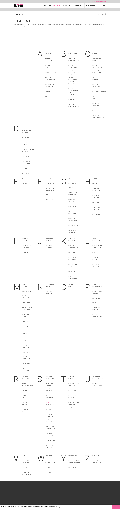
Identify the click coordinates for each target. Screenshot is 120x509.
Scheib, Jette (48, 392)
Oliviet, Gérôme (72, 286)
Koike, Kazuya (72, 257)
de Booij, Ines (25, 168)
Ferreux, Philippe (49, 183)
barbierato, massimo (74, 106)
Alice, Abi (47, 65)
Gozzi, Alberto (72, 216)
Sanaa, (47, 381)
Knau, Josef (72, 252)
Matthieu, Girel (25, 319)
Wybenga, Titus (49, 469)
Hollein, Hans (96, 209)
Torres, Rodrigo (73, 392)
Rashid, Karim (25, 390)
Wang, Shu (47, 460)
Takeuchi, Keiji (72, 378)
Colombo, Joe (96, 103)
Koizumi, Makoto (73, 259)
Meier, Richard (25, 328)
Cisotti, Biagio (96, 93)
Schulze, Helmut (49, 402)
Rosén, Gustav (25, 404)
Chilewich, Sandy (97, 86)
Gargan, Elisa (72, 183)
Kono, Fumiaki (72, 262)
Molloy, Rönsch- (25, 350)
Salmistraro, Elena (50, 378)
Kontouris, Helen (73, 264)
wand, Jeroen (48, 472)
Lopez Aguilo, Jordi (97, 259)
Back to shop (102, 14)
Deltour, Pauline (26, 144)
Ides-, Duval (24, 240)
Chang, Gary (96, 77)
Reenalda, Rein (25, 395)
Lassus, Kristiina (97, 240)
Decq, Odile (24, 139)
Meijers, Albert (25, 331)
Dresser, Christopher (27, 161)
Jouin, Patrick (48, 245)
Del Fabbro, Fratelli (26, 142)
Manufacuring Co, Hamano (28, 307)
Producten (47, 5)
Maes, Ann (24, 295)
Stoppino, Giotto (49, 438)
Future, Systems (49, 197)
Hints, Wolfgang (97, 204)
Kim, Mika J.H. (72, 243)
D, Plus (23, 125)
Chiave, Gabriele (97, 84)
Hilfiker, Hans (96, 202)
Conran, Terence (97, 108)
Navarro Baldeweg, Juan (51, 289)
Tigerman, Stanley (73, 390)
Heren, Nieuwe (96, 195)
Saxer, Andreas (49, 390)
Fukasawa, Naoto (49, 190)
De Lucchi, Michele (26, 137)
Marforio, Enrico (26, 309)
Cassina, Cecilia (96, 65)
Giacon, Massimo (73, 199)
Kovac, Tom (72, 271)
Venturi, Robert (25, 457)
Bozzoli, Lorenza (73, 94)
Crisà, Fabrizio (96, 120)
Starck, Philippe (49, 431)
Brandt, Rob (72, 97)
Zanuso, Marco (96, 455)
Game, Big (71, 181)
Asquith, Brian (48, 96)
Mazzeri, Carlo (25, 323)
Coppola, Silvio (96, 110)
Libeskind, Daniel (97, 247)
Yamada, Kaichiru (73, 455)
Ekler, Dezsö (25, 183)
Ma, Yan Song (25, 286)
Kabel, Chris (72, 238)
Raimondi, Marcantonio (27, 385)
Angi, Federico (48, 77)
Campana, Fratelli (97, 60)
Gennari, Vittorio (73, 192)
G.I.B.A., (70, 178)
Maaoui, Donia (25, 289)
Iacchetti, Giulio (25, 238)
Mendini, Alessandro (26, 338)
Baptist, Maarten (73, 53)
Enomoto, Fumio (25, 185)
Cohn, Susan (96, 101)
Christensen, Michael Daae (99, 91)
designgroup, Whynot (27, 173)
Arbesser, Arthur (49, 84)
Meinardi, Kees (25, 333)
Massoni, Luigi (25, 316)
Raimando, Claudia (26, 383)
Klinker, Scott (72, 250)
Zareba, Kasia (96, 460)
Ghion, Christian (73, 197)
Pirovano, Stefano (97, 302)
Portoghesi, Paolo (97, 312)
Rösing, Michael (25, 411)
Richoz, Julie (25, 397)
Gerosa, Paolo (72, 194)
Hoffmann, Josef (97, 207)
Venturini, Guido (25, 460)
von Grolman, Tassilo (27, 477)
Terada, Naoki (72, 385)
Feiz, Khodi (47, 181)
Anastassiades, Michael (51, 72)
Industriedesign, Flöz (27, 247)
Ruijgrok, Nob (25, 407)
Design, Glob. (25, 151)
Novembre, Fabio (49, 296)
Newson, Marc (48, 291)
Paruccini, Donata (97, 286)
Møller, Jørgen (25, 370)
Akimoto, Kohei (48, 58)
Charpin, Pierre (96, 79)
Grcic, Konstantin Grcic (75, 225)
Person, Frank (96, 293)
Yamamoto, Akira (73, 457)
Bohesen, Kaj (72, 72)
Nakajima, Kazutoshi (50, 284)
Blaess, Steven (72, 70)
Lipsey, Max (95, 250)
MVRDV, (23, 284)
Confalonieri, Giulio (97, 105)
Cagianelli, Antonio (97, 58)
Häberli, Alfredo (97, 216)
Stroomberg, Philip (50, 440)
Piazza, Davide (96, 296)
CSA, (94, 51)
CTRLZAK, (95, 53)
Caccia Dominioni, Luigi (98, 55)
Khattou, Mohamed (73, 240)
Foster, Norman (49, 185)
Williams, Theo (48, 467)
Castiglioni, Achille (97, 70)
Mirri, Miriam (25, 345)
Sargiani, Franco (49, 388)
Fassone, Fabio (48, 178)
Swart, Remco (48, 450)
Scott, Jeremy (48, 407)
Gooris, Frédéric (73, 211)
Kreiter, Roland (73, 278)
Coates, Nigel (96, 98)
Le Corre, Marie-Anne (98, 245)
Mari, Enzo (24, 312)
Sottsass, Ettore (49, 426)
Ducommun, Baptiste (27, 166)
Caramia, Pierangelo (98, 63)
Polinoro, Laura (97, 307)
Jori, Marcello (48, 243)
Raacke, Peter (25, 376)
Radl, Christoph (25, 381)
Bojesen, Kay (72, 77)
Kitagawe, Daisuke (73, 247)
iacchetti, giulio (25, 252)
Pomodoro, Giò (96, 309)
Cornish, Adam (96, 112)
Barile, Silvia (72, 55)
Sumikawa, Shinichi (49, 445)
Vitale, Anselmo (25, 467)
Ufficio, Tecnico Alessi (98, 378)
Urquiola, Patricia (97, 385)
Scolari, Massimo (49, 404)
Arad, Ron (47, 82)
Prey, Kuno (95, 314)
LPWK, (94, 238)
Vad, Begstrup (25, 455)
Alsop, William (48, 67)
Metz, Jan (24, 340)
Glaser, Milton (72, 206)
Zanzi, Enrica (96, 457)
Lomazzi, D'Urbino (97, 257)
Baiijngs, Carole (73, 51)
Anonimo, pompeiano (50, 79)
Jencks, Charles (49, 238)
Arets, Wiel (48, 89)
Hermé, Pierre (96, 197)
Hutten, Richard (97, 214)
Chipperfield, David (97, 89)
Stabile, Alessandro (50, 428)
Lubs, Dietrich (96, 262)
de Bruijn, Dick (25, 170)
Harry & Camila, (96, 185)
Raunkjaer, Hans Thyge (27, 392)
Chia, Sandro (96, 82)
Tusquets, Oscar (73, 407)
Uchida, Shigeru (97, 376)
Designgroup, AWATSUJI (27, 154)
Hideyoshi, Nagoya (97, 200)
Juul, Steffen (48, 247)
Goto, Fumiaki (72, 213)
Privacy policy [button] (59, 507)
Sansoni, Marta (49, 383)
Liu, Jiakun (95, 254)
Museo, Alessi (25, 368)
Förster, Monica (49, 199)
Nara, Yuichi (48, 286)
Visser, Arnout (25, 465)
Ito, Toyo (24, 250)
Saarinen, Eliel (48, 376)
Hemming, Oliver (97, 193)
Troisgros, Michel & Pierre (75, 402)
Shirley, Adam (48, 414)
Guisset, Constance (73, 230)
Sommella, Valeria (49, 421)
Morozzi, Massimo (26, 358)
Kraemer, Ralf (72, 276)
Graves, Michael (73, 220)
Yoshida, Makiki (73, 465)
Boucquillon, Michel (74, 88)
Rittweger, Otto (25, 400)
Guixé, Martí (72, 232)
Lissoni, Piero (96, 252)
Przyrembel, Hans (97, 316)
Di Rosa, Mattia (25, 156)
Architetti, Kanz (49, 86)
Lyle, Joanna (96, 264)
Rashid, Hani (24, 388)
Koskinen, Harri (73, 269)
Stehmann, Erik (49, 435)
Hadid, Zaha (95, 178)
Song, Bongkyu (49, 423)
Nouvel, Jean (48, 293)
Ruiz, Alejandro (25, 409)
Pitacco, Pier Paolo (97, 304)
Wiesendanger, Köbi (50, 462)
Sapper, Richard (49, 385)
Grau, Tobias (72, 218)
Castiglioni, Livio (97, 72)
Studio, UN (47, 442)
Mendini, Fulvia (25, 335)
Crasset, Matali (96, 115)
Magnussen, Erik (25, 297)
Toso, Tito (71, 397)
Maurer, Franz (25, 321)
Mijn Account (67, 5)
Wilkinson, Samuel (49, 465)
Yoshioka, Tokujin (73, 467)
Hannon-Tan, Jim (97, 181)
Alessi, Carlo (48, 63)
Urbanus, (95, 383)
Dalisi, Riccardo (25, 132)
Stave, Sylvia (48, 433)
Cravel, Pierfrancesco (98, 117)
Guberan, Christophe (74, 227)
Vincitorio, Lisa (25, 462)
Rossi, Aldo (24, 402)
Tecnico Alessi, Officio (74, 383)
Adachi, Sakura (49, 55)
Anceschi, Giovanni (49, 74)
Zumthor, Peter (97, 462)
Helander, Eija (96, 190)
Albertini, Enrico (49, 60)
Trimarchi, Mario (73, 400)
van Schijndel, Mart (26, 472)
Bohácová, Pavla (73, 74)
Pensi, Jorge (96, 289)
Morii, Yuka (24, 356)
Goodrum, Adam (73, 208)
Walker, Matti (48, 455)
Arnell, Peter (48, 93)
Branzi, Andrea (72, 99)
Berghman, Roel (73, 65)
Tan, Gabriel (72, 381)
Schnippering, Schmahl (51, 397)
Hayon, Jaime (96, 188)
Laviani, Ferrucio (97, 243)
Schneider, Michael (49, 395)
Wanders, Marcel (49, 457)
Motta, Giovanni (25, 365)
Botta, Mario (72, 83)
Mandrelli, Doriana (26, 302)
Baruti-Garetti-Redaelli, (75, 60)
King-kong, (71, 245)
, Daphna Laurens (26, 51)
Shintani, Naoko (49, 411)
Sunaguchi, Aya (49, 447)
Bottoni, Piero (72, 86)
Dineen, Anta (25, 158)
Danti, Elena (24, 135)
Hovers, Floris (96, 212)
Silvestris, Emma (49, 416)
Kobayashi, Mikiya (73, 254)
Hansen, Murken (97, 183)
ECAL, (23, 178)
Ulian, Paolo (96, 381)
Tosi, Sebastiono (73, 395)
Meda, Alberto (25, 326)
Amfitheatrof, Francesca (51, 70)
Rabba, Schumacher (26, 378)
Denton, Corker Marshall (28, 149)
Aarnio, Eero (48, 51)
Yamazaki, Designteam (74, 462)
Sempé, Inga (48, 409)
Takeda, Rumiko (73, 376)
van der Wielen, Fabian (27, 474)
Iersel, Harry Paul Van (27, 243)
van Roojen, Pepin (26, 469)
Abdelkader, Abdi (49, 53)
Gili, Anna (71, 201)
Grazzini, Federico (73, 223)
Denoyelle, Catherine (27, 147)
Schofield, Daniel (49, 400)
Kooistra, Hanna (73, 266)
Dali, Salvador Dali (26, 130)
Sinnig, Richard (49, 419)
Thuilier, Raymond (73, 388)
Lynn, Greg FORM (97, 266)
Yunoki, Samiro (72, 469)
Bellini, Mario (72, 63)
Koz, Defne (71, 273)
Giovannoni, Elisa (73, 204)
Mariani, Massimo (26, 314)
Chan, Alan (95, 74)
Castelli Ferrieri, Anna (98, 67)
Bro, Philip (71, 104)
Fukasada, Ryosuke (49, 188)
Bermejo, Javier (73, 67)
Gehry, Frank (72, 189)
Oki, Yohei (71, 284)
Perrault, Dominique (98, 291)
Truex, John (72, 404)
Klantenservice (78, 5)
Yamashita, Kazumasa (74, 460)
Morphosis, (24, 361)
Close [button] (116, 507)
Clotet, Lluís (96, 96)
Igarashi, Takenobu (26, 245)
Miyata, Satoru (25, 347)
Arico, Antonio (48, 91)
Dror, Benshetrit (26, 163)
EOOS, (23, 181)
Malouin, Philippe (26, 300)
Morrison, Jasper (26, 363)
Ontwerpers (57, 5)
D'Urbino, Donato (26, 128)
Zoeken (102, 5)
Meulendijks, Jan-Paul (27, 342)
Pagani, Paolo (96, 284)
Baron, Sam (72, 58)
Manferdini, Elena (26, 304)
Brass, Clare (72, 101)
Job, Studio (48, 240)
